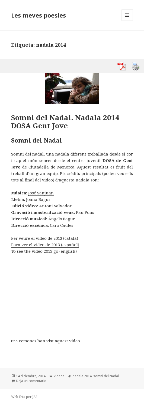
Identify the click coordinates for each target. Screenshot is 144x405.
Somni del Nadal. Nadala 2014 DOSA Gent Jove (65, 121)
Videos (59, 376)
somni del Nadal (106, 376)
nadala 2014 (82, 376)
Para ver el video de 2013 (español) (45, 244)
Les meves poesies (38, 15)
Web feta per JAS (24, 396)
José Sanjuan (41, 192)
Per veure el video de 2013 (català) (44, 238)
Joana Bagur (38, 199)
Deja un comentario (31, 381)
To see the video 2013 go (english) (44, 251)
